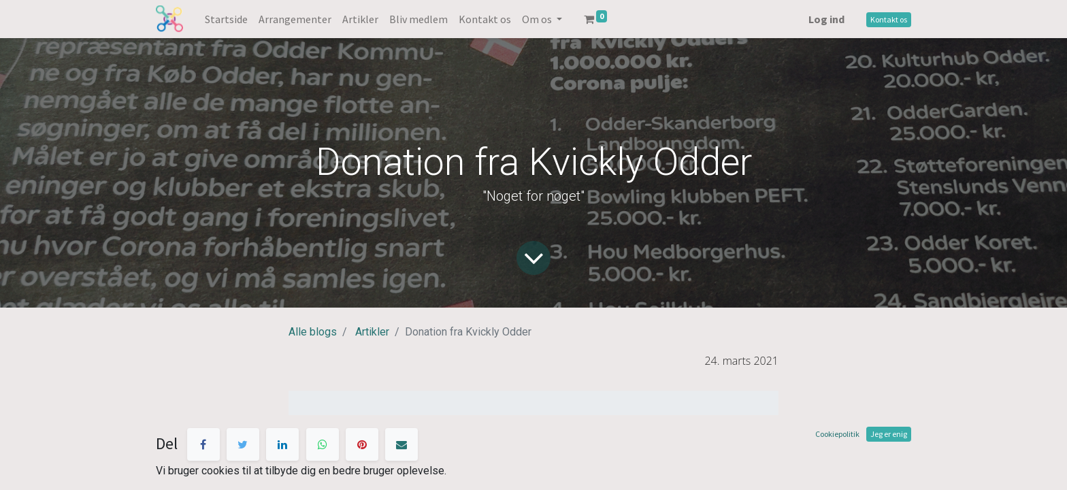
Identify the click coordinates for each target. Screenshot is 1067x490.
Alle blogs (313, 331)
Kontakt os (888, 19)
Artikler (372, 331)
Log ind (826, 19)
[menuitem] (226, 19)
